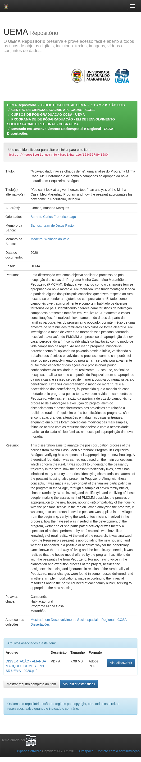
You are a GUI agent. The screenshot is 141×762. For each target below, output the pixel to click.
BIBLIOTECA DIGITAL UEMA (63, 105)
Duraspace (85, 751)
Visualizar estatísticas (79, 684)
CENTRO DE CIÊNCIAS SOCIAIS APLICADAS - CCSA (53, 110)
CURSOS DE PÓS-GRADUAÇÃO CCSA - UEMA (48, 114)
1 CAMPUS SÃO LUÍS (108, 105)
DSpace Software (28, 751)
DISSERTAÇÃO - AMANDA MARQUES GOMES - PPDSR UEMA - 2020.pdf (26, 666)
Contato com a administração (118, 751)
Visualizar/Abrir (121, 663)
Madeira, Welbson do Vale (50, 239)
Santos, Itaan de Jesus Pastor (53, 225)
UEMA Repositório (21, 105)
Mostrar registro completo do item (31, 684)
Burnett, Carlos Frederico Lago (53, 217)
